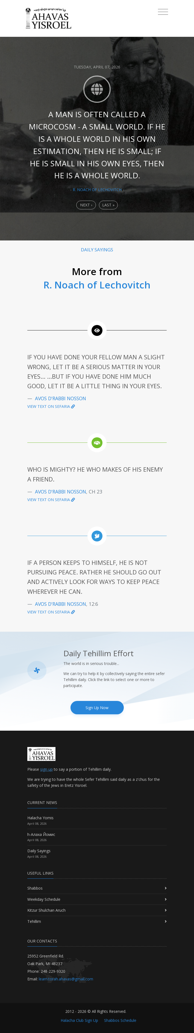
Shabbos (35, 888)
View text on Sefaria (51, 406)
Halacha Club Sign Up (79, 1020)
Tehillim (34, 921)
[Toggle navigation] (163, 12)
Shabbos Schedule (120, 1020)
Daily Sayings (39, 850)
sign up (46, 769)
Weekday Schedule (43, 899)
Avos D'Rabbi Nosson (60, 398)
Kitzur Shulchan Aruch (46, 910)
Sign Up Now (97, 707)
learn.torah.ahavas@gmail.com (66, 978)
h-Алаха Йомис (41, 834)
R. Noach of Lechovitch (97, 189)
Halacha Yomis (40, 817)
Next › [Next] (86, 204)
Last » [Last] (108, 204)
